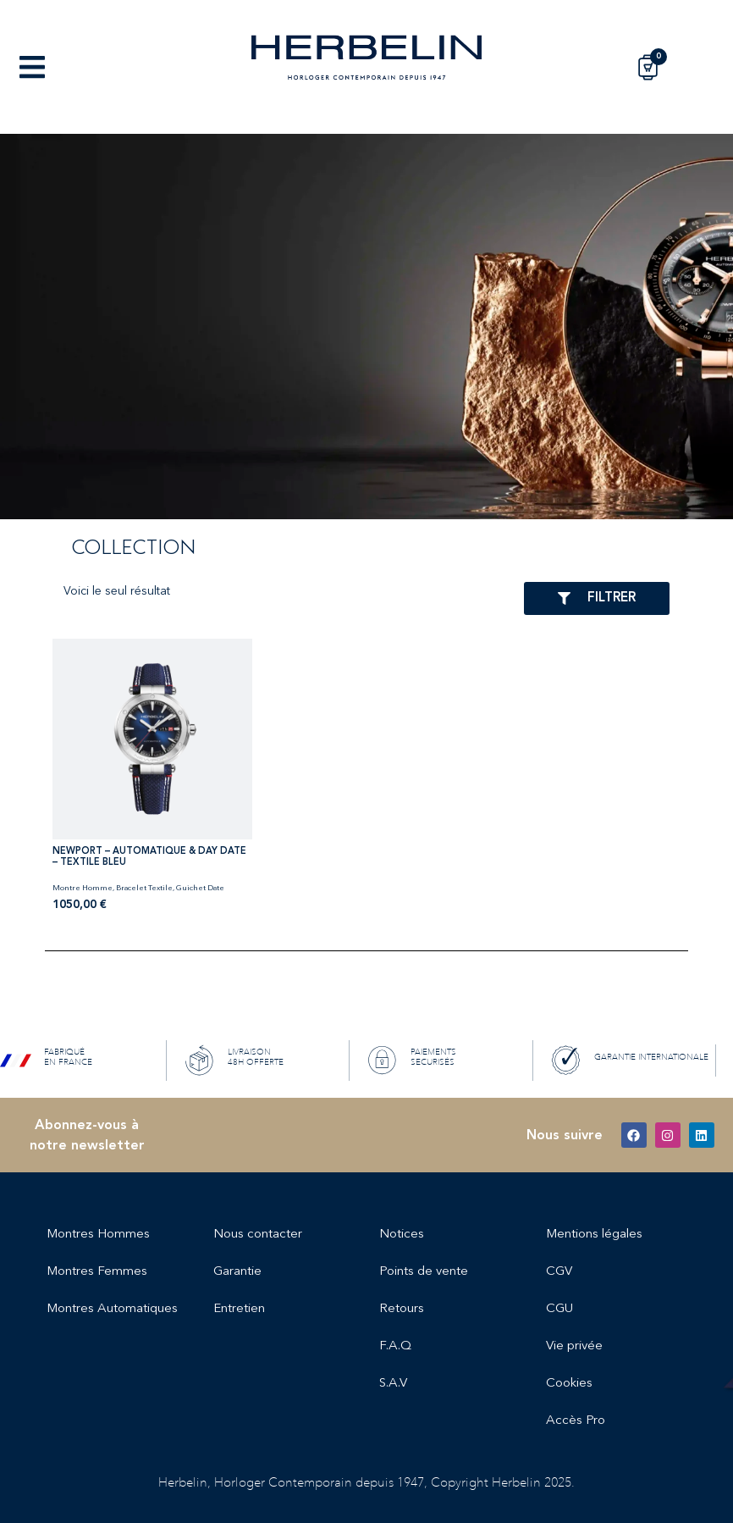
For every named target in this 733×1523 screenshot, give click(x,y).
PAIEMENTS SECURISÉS (433, 1057)
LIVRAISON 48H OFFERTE (256, 1057)
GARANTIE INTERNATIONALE (651, 1057)
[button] (32, 67)
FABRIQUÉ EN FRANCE (68, 1057)
